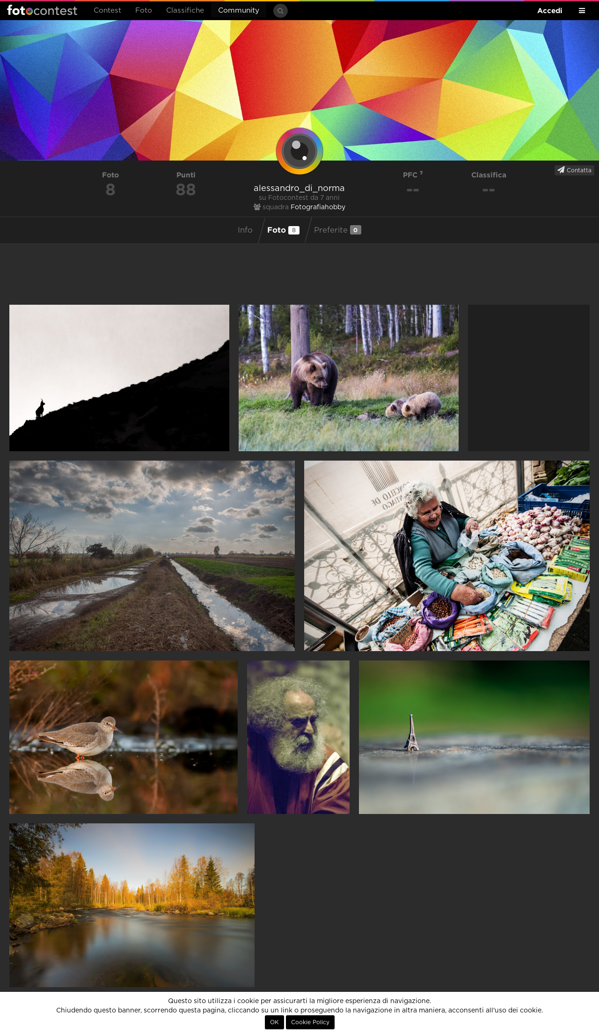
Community (238, 10)
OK (274, 1022)
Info (245, 230)
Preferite (337, 230)
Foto (143, 10)
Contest (107, 10)
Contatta (574, 170)
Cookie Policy (310, 1022)
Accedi (549, 11)
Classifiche (185, 10)
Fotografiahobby (318, 207)
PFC (413, 175)
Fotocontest (42, 10)
